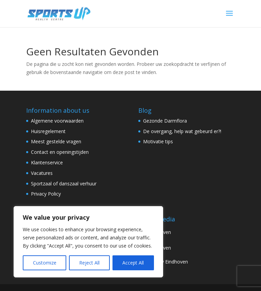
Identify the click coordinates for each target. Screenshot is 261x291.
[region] (88, 241)
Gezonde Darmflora (165, 120)
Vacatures (42, 173)
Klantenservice (47, 162)
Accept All (133, 262)
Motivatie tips (158, 141)
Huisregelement (48, 131)
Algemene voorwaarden (57, 120)
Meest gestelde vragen (56, 141)
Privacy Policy (46, 193)
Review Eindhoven (163, 261)
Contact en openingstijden (60, 152)
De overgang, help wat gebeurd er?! (182, 131)
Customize (44, 262)
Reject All (89, 262)
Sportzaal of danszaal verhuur (64, 183)
